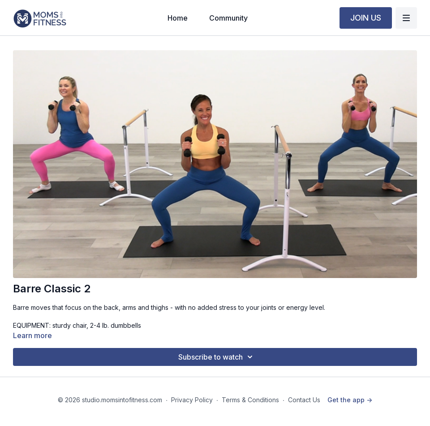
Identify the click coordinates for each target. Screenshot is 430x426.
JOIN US (365, 17)
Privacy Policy (192, 400)
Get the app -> (349, 400)
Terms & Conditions (250, 400)
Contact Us (304, 400)
